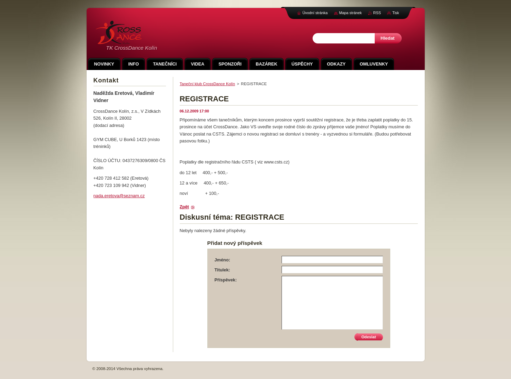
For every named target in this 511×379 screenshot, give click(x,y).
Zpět (184, 206)
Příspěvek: (226, 279)
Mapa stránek (350, 13)
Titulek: (222, 269)
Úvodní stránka (314, 13)
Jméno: (222, 259)
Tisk (395, 13)
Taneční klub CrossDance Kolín (207, 84)
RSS (377, 13)
